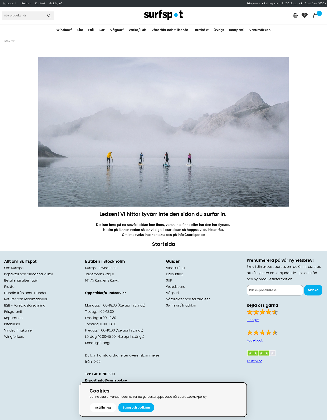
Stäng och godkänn (136, 407)
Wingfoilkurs (14, 336)
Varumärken (260, 30)
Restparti (236, 30)
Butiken (26, 3)
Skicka (313, 290)
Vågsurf (117, 30)
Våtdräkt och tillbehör (169, 30)
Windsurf (64, 30)
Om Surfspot (14, 268)
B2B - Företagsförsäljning (24, 305)
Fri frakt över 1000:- (313, 3)
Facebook (255, 340)
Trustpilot (254, 361)
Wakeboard (175, 286)
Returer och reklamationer (25, 299)
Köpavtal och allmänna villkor (28, 274)
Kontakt (40, 3)
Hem (6, 41)
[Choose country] (295, 15)
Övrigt (219, 30)
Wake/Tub (137, 30)
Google (253, 320)
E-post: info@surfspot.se (106, 380)
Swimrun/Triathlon (181, 305)
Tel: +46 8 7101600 (100, 374)
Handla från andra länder (25, 293)
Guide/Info (56, 3)
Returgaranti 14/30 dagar (281, 3)
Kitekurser (12, 324)
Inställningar (103, 407)
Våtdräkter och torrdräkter (188, 299)
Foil (91, 30)
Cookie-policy (197, 396)
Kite (80, 30)
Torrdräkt (201, 30)
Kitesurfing (174, 274)
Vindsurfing (175, 268)
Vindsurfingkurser (18, 330)
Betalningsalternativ (21, 280)
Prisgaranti (254, 3)
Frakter (10, 286)
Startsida (163, 244)
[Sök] (28, 15)
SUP (102, 30)
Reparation (13, 318)
